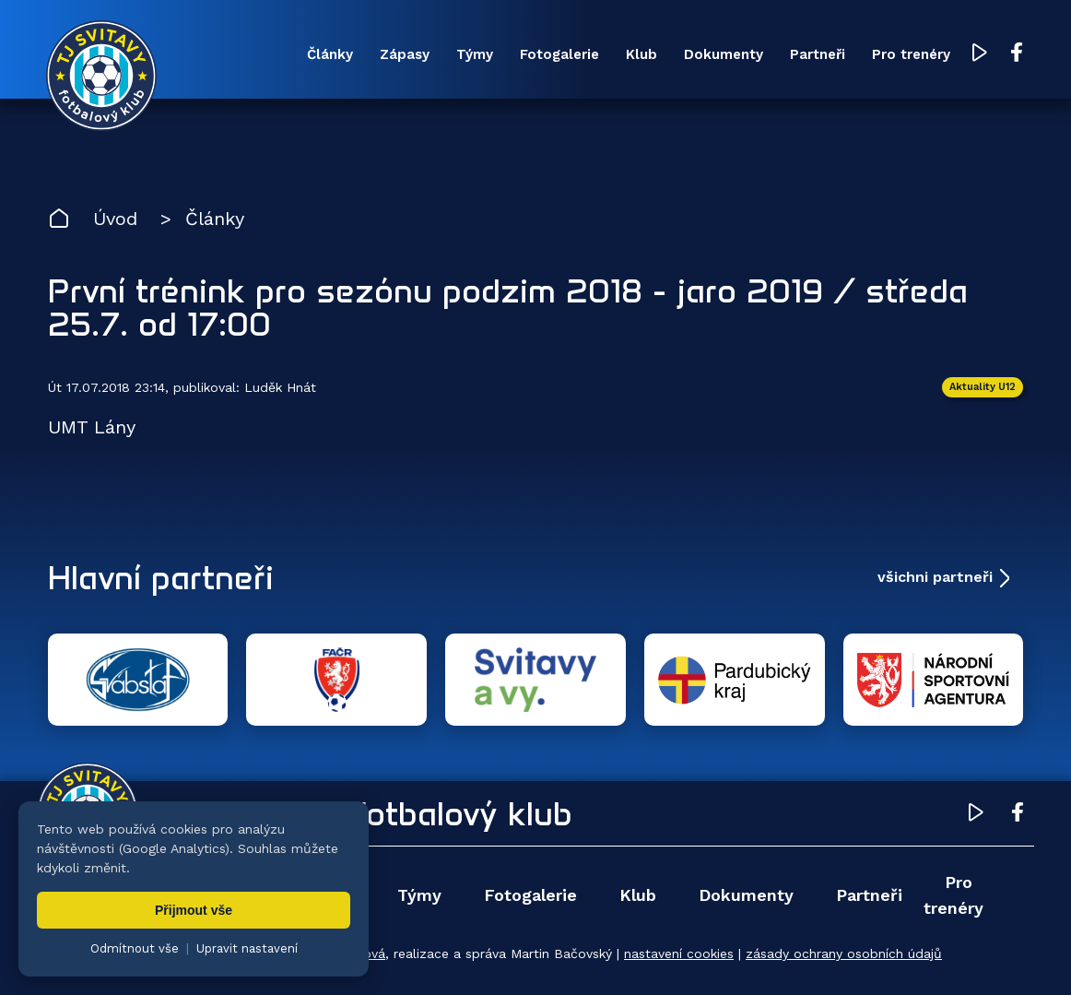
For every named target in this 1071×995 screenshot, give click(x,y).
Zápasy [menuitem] (405, 54)
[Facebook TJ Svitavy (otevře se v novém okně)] (1016, 53)
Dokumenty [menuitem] (723, 54)
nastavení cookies (679, 953)
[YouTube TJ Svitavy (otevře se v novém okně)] (979, 54)
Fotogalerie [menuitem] (559, 54)
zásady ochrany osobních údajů (844, 953)
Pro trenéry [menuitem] (911, 54)
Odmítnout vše (134, 948)
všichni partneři (935, 577)
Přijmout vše (193, 910)
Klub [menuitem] (641, 54)
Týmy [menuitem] (474, 54)
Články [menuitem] (330, 54)
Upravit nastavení (247, 948)
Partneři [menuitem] (817, 54)
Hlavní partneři (161, 577)
